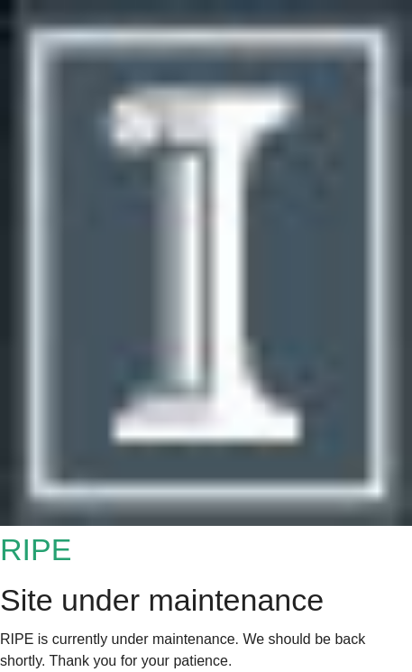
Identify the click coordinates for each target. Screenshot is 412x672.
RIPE (35, 549)
